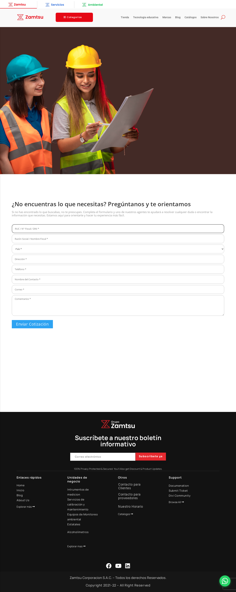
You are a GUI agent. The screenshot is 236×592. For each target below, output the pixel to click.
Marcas (166, 17)
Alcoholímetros (77, 532)
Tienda (125, 17)
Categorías (74, 17)
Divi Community (179, 496)
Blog (178, 17)
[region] (118, 100)
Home (21, 485)
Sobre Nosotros (210, 17)
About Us (23, 500)
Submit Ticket (178, 491)
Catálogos (191, 17)
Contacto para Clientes (129, 486)
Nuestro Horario (130, 506)
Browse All (175, 502)
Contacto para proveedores (129, 496)
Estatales (73, 524)
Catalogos (124, 514)
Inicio (20, 490)
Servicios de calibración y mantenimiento (77, 504)
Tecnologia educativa (145, 17)
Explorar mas (74, 546)
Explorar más (24, 506)
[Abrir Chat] (224, 580)
